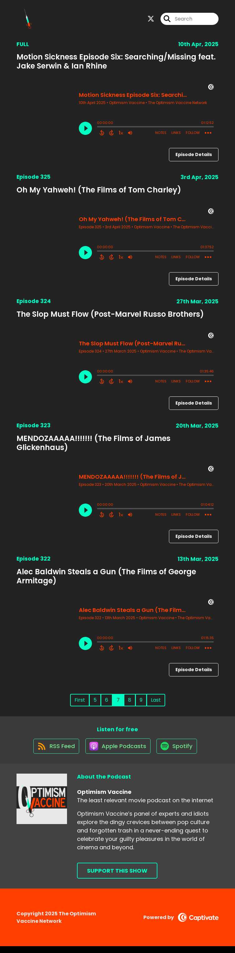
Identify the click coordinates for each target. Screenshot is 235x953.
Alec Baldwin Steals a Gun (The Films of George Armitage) (106, 579)
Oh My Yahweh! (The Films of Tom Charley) (99, 193)
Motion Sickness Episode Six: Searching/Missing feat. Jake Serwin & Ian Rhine (116, 64)
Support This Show (117, 877)
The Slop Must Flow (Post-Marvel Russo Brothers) (110, 317)
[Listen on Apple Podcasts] (117, 752)
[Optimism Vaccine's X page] (150, 20)
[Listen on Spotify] (178, 753)
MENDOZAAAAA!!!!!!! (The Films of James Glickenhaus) (93, 446)
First (79, 702)
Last (156, 702)
